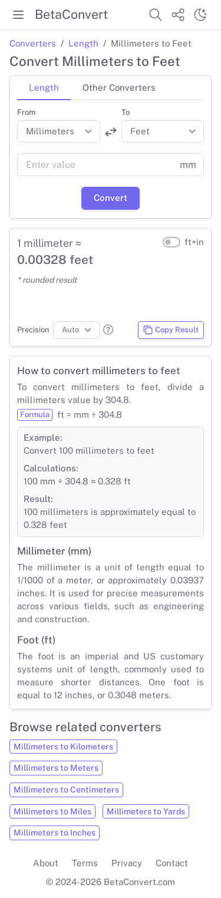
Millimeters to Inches (54, 832)
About (45, 863)
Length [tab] (44, 87)
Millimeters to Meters (56, 767)
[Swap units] (110, 132)
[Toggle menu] (18, 14)
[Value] (95, 165)
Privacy (126, 863)
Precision (33, 329)
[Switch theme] (200, 14)
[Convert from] (58, 131)
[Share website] (178, 14)
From (26, 112)
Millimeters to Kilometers (63, 746)
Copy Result (171, 330)
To (125, 112)
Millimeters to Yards (146, 811)
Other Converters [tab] (119, 87)
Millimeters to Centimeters (66, 789)
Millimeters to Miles (52, 811)
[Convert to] (162, 131)
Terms (85, 863)
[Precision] (76, 330)
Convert (110, 198)
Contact (172, 863)
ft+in (194, 242)
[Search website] (155, 14)
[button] (108, 330)
